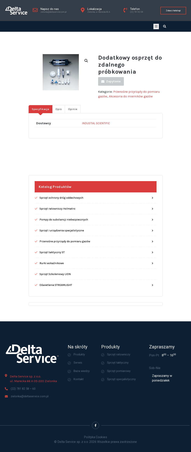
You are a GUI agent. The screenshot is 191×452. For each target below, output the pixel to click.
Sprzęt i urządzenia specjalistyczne (62, 250)
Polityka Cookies (95, 437)
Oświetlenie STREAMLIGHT (56, 305)
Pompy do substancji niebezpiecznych (64, 239)
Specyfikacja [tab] (40, 129)
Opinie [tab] (72, 129)
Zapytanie (111, 101)
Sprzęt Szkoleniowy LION (55, 294)
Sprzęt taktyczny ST (52, 272)
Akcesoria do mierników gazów (131, 116)
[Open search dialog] (165, 26)
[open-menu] (156, 26)
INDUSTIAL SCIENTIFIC (96, 143)
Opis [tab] (58, 129)
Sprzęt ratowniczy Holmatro (57, 228)
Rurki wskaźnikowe (52, 283)
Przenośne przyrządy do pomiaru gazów (65, 261)
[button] (86, 80)
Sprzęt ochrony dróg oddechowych (61, 217)
